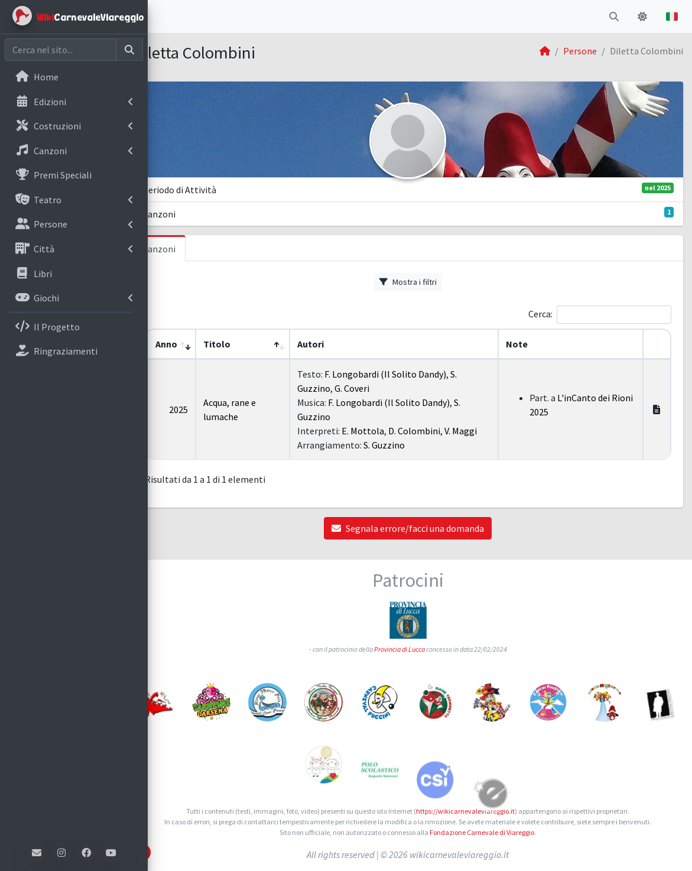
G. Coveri (369, 388)
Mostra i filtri (420, 282)
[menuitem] (74, 78)
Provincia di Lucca (411, 649)
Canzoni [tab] (183, 249)
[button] (166, 16)
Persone (580, 51)
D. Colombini (431, 431)
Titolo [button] (238, 344)
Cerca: (540, 314)
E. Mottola (380, 431)
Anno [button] (188, 344)
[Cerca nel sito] (60, 49)
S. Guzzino (401, 445)
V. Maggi (478, 431)
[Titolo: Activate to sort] (262, 344)
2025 (200, 409)
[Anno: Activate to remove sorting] (193, 344)
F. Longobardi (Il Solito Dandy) (402, 374)
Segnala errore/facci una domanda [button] (420, 528)
